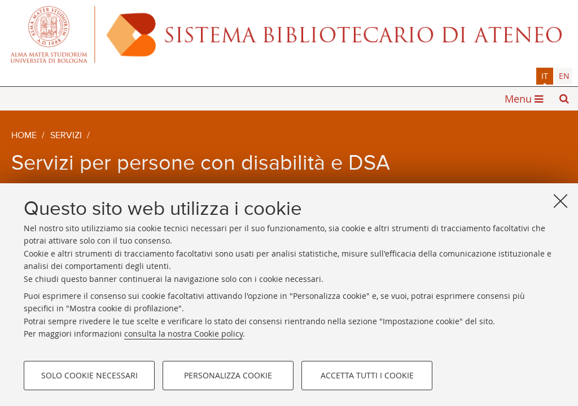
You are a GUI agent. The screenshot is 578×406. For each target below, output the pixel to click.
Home (24, 135)
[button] (564, 99)
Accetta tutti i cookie (367, 375)
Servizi (66, 135)
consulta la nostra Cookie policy (183, 333)
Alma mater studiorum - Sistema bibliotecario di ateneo (289, 34)
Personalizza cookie (228, 375)
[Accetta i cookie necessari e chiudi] (560, 201)
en (564, 75)
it (544, 75)
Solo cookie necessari (89, 375)
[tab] (544, 76)
